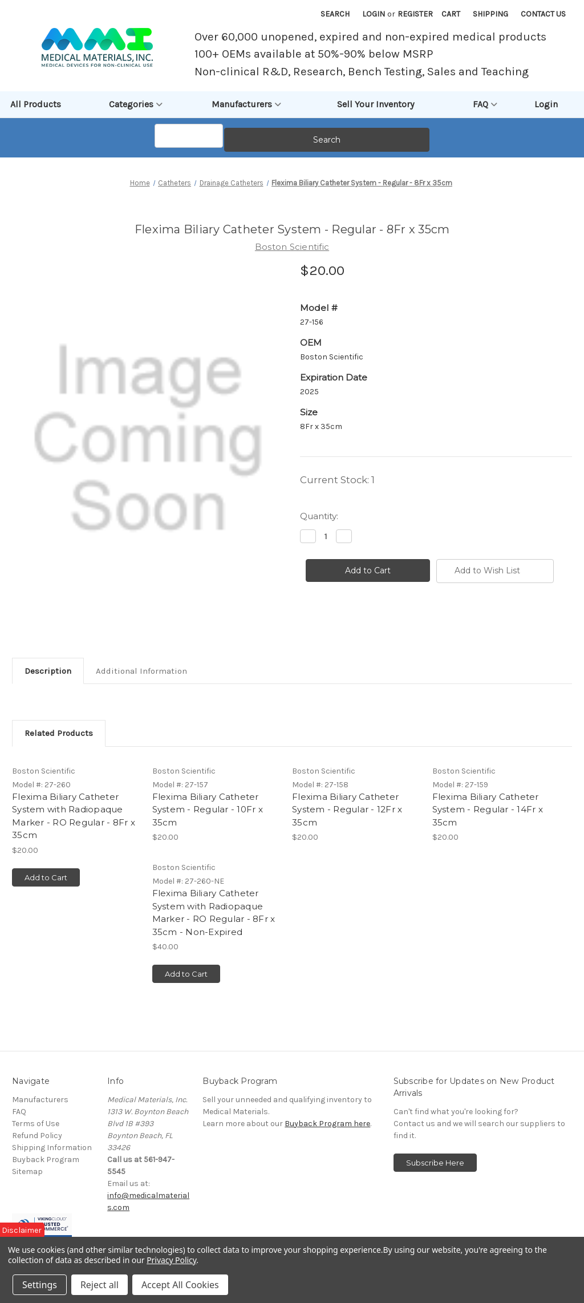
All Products (35, 104)
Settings (39, 1284)
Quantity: (319, 542)
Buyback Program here (327, 1150)
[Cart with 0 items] (451, 14)
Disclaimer (22, 1230)
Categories (136, 104)
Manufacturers (246, 104)
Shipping (490, 14)
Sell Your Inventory (375, 104)
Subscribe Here (435, 1188)
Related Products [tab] (59, 759)
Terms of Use (35, 1150)
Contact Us (543, 14)
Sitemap (27, 1198)
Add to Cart (46, 903)
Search (335, 14)
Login (373, 14)
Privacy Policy (171, 1260)
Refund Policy (37, 1162)
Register (415, 14)
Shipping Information (52, 1174)
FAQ (485, 104)
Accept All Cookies (180, 1284)
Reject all (99, 1284)
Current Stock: (337, 506)
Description (48, 697)
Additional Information (141, 697)
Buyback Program (45, 1186)
